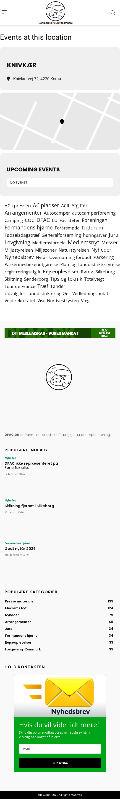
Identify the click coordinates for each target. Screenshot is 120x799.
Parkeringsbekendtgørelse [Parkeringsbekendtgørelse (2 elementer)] (31, 264)
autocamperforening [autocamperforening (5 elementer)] (94, 212)
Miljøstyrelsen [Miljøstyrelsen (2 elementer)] (19, 250)
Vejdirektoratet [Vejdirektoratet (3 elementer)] (20, 300)
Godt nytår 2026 (20, 548)
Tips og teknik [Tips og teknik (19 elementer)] (66, 278)
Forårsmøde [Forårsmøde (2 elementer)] (67, 227)
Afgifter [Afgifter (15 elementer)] (79, 205)
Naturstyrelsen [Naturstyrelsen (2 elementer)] (74, 250)
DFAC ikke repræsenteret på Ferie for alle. (31, 465)
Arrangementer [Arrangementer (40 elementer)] (23, 212)
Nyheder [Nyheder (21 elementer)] (101, 249)
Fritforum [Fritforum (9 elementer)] (92, 227)
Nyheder (10, 457)
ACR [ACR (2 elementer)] (65, 205)
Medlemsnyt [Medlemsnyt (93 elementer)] (83, 242)
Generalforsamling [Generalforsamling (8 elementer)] (61, 235)
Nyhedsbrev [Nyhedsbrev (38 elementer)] (19, 257)
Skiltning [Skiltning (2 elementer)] (13, 279)
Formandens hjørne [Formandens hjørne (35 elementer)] (29, 227)
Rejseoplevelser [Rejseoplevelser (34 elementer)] (61, 271)
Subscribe (60, 763)
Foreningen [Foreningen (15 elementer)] (94, 220)
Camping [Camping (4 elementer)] (14, 220)
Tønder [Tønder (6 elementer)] (57, 286)
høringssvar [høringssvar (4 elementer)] (95, 235)
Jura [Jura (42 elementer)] (113, 234)
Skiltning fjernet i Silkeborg (29, 506)
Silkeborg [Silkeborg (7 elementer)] (105, 271)
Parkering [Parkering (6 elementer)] (104, 257)
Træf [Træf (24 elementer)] (42, 286)
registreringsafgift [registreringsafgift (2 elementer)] (23, 271)
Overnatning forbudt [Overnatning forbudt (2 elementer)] (70, 257)
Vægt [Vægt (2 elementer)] (86, 300)
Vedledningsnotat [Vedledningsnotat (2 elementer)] (90, 293)
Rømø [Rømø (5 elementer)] (87, 271)
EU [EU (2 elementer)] (54, 220)
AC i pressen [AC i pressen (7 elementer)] (18, 205)
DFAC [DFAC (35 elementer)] (43, 220)
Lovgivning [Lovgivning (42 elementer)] (17, 242)
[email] (60, 749)
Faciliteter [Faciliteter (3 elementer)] (70, 220)
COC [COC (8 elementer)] (29, 220)
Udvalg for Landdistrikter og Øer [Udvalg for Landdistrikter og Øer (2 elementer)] (37, 293)
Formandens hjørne (17, 543)
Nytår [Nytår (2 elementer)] (41, 257)
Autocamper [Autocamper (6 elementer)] (57, 212)
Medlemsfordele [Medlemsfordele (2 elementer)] (49, 242)
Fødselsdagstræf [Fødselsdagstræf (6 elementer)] (22, 235)
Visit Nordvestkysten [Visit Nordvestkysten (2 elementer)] (58, 300)
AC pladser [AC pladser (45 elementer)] (46, 205)
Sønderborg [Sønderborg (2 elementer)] (36, 279)
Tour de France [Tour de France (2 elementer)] (20, 286)
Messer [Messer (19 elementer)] (109, 242)
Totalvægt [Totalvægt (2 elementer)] (94, 279)
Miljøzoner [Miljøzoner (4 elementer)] (46, 250)
